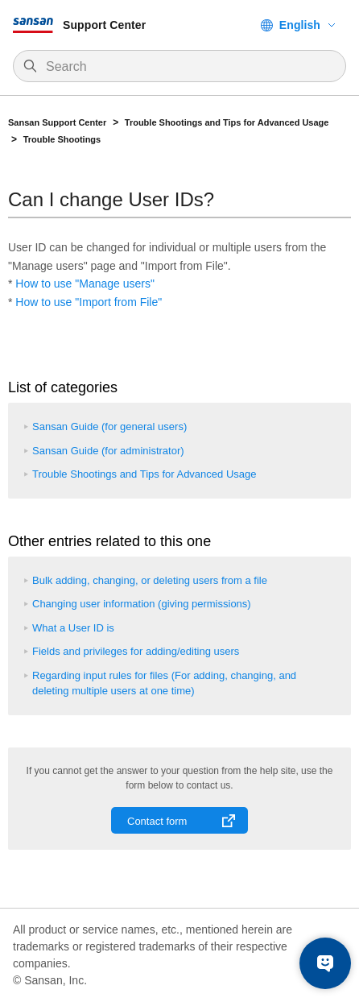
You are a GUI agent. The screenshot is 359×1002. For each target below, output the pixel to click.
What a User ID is (73, 628)
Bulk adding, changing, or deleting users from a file (149, 580)
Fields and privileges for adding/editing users (135, 651)
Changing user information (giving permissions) (141, 604)
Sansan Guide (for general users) (109, 426)
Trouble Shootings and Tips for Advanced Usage (227, 122)
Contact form (157, 821)
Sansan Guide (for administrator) (108, 451)
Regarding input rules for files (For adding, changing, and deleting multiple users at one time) (164, 683)
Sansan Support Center (57, 122)
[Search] (187, 67)
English (299, 25)
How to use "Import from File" (88, 302)
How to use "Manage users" (85, 283)
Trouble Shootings (62, 139)
